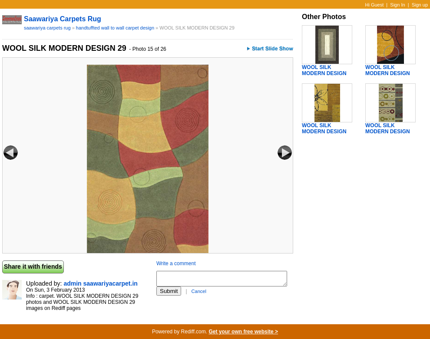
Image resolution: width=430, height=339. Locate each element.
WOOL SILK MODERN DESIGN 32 (324, 131)
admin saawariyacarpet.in (100, 283)
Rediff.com (193, 332)
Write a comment (175, 263)
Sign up (420, 4)
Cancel (199, 291)
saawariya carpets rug (62, 19)
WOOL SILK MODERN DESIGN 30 (324, 73)
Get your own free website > (243, 332)
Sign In (397, 4)
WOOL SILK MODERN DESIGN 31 (387, 73)
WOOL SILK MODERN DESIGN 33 (387, 131)
